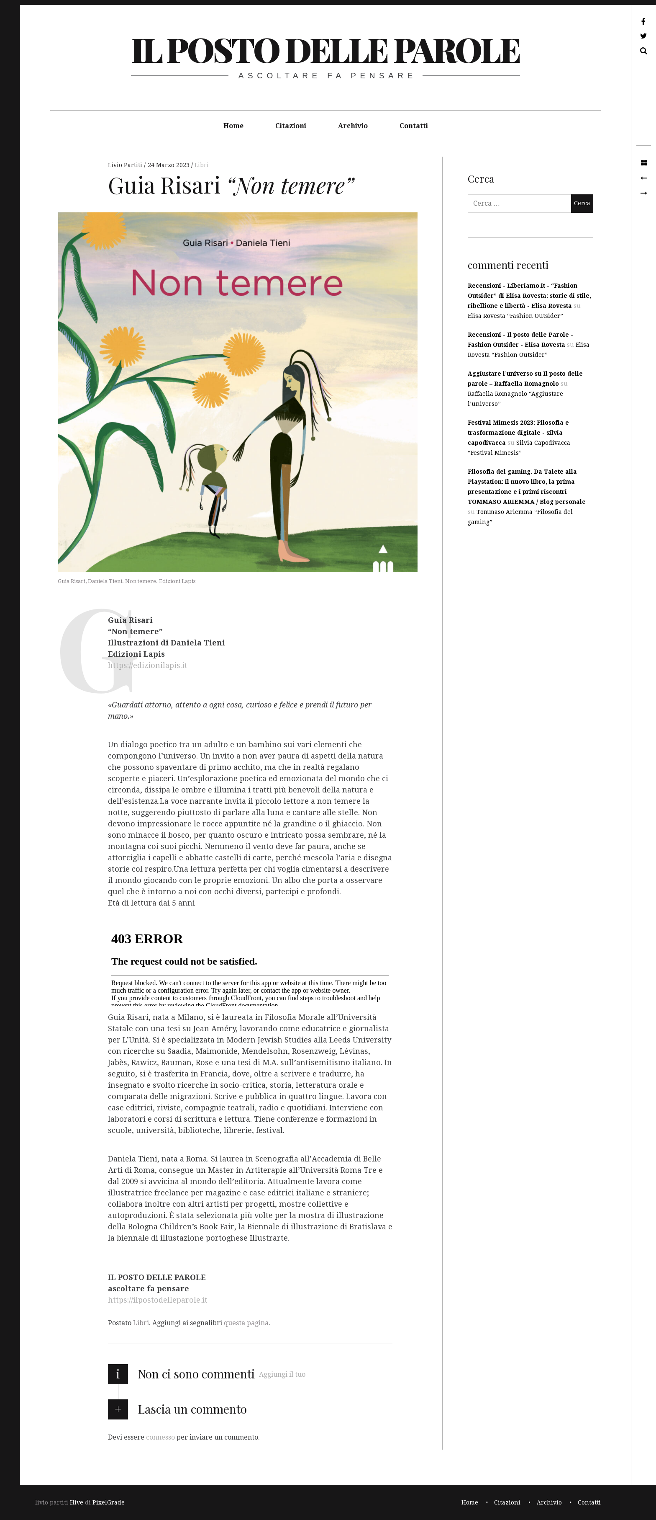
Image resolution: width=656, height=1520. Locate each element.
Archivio (353, 126)
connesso (160, 1437)
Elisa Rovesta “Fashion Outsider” (515, 315)
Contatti (414, 126)
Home (233, 126)
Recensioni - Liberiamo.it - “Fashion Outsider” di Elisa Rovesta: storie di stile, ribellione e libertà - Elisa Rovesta (529, 295)
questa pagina (246, 1323)
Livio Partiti (126, 165)
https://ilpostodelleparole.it (158, 1299)
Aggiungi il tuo (282, 1374)
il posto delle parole (325, 48)
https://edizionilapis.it (147, 665)
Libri (202, 165)
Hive (76, 1502)
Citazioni (290, 126)
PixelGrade (108, 1502)
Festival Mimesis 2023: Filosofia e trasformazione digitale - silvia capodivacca (518, 432)
